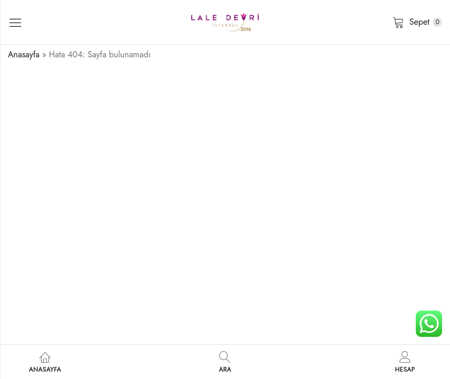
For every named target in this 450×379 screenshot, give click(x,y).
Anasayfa (24, 54)
